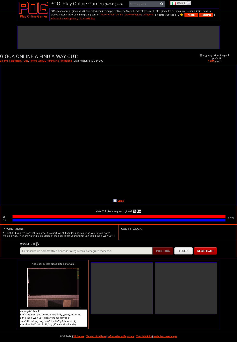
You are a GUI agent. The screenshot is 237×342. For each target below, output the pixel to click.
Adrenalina (53, 60)
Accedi (191, 14)
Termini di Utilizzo (96, 336)
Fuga (25, 60)
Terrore (33, 60)
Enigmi (4, 60)
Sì (134, 211)
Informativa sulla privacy (64, 18)
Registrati (206, 14)
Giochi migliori (133, 14)
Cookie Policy (87, 18)
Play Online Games (34, 16)
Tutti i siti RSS (144, 336)
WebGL (42, 60)
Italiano (178, 3)
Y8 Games (78, 336)
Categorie (148, 14)
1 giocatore (15, 60)
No (139, 211)
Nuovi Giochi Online (112, 14)
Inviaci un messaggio (165, 336)
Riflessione (66, 60)
